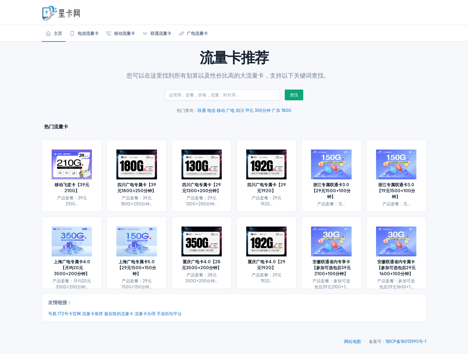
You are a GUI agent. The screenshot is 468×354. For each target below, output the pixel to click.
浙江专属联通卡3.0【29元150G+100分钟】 (331, 190)
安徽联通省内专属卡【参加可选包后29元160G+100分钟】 (396, 267)
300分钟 (263, 110)
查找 (294, 94)
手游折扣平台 (169, 313)
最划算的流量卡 (118, 313)
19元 (249, 110)
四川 (240, 110)
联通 (202, 110)
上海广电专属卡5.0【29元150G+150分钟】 (136, 267)
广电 (230, 110)
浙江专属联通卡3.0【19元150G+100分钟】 (396, 190)
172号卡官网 (69, 313)
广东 (276, 110)
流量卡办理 (145, 313)
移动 (221, 110)
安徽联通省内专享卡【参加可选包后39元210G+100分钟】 (331, 267)
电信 (211, 110)
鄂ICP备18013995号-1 (406, 341)
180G (286, 110)
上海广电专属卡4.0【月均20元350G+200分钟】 (72, 267)
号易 (52, 313)
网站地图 (352, 341)
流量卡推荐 (92, 313)
